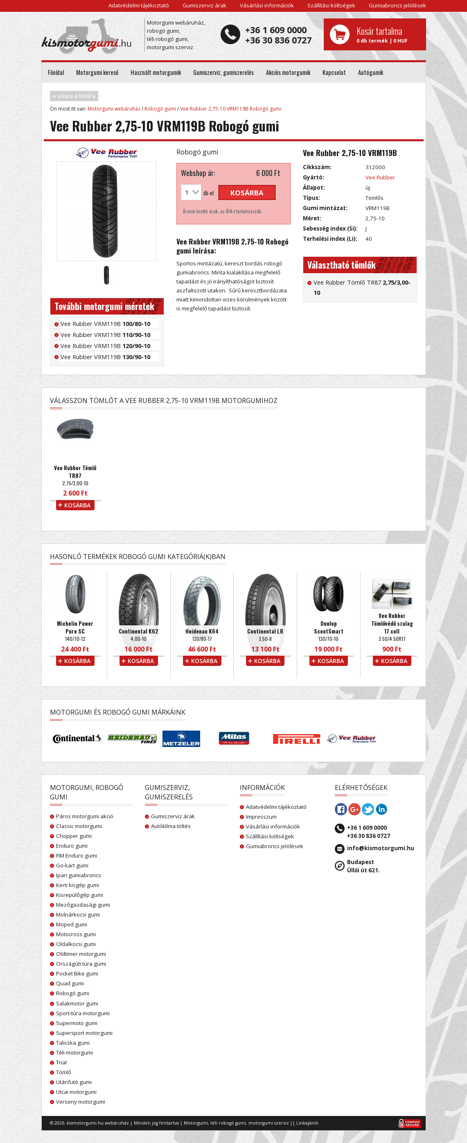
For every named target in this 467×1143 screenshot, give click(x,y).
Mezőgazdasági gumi (83, 904)
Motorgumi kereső (97, 72)
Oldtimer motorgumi (81, 953)
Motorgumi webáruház (114, 108)
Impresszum (261, 816)
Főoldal (56, 72)
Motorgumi (196, 1123)
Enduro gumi (72, 845)
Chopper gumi (74, 836)
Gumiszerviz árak (204, 5)
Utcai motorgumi (76, 1091)
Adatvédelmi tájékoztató (138, 5)
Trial (61, 1062)
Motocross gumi (76, 934)
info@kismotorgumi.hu (380, 848)
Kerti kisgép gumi (77, 885)
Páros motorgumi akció (84, 816)
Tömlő (63, 1072)
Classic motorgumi (79, 826)
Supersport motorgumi (84, 1033)
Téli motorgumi (74, 1052)
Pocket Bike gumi (77, 973)
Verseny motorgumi (80, 1101)
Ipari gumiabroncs (78, 875)
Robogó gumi (160, 108)
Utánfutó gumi (74, 1082)
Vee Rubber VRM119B (105, 323)
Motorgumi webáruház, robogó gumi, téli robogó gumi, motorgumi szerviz (176, 35)
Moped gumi (71, 924)
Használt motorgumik (156, 72)
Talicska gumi (73, 1042)
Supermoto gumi (76, 1023)
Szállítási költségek (331, 5)
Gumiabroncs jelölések (397, 5)
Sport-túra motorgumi (83, 1013)
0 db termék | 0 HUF (388, 34)
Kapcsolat (334, 72)
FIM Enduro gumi (76, 855)
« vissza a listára (74, 96)
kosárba (247, 192)
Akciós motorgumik (288, 72)
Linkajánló (307, 1123)
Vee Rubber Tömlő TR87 (362, 287)
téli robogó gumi (228, 1123)
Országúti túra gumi (81, 963)
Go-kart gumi (72, 865)
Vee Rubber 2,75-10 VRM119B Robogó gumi (230, 108)
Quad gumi (70, 983)
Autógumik (370, 72)
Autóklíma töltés (171, 826)
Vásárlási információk (267, 5)
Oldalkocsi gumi (76, 944)
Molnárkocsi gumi (78, 914)
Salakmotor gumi (77, 1003)
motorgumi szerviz (268, 1123)
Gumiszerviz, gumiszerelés (223, 72)
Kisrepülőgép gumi (79, 895)
